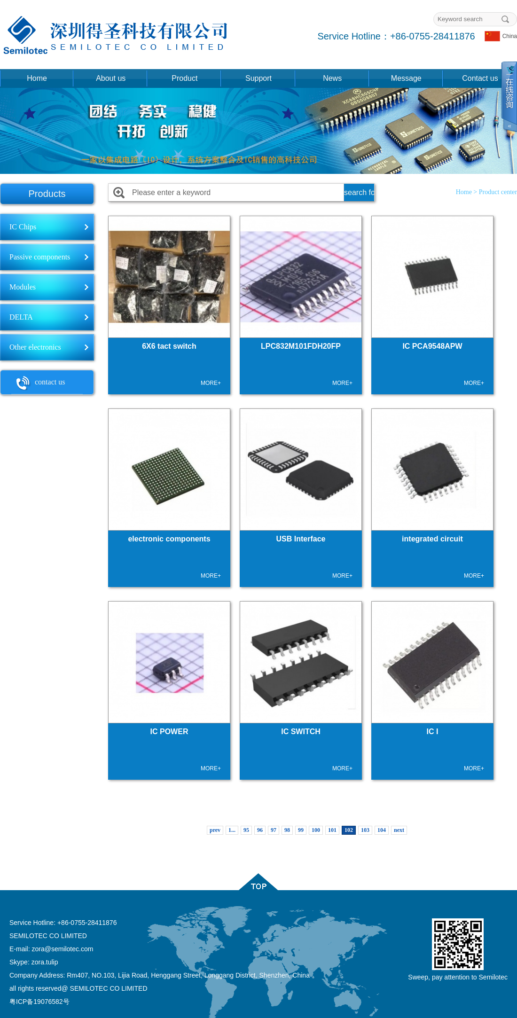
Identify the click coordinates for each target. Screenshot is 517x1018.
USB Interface (301, 539)
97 (273, 830)
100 (316, 830)
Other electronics (35, 347)
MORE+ (211, 383)
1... (231, 830)
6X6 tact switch (169, 346)
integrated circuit (432, 539)
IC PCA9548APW (432, 346)
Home (37, 78)
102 (349, 830)
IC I (433, 732)
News (332, 78)
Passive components (39, 257)
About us (110, 78)
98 (287, 830)
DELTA (21, 317)
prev (215, 830)
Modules (22, 287)
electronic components (169, 539)
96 (260, 830)
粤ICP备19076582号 (39, 1001)
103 (365, 830)
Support (258, 78)
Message (406, 78)
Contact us (480, 78)
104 (381, 830)
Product (184, 78)
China (501, 36)
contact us (38, 383)
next (399, 830)
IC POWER (169, 732)
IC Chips (22, 227)
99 (301, 830)
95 (246, 830)
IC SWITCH (301, 732)
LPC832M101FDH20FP (301, 346)
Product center (498, 192)
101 (332, 830)
